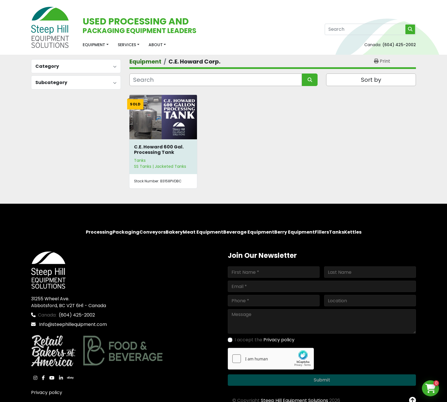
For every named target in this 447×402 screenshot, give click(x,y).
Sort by (371, 80)
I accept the (264, 339)
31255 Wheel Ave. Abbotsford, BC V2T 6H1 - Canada (68, 302)
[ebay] (70, 378)
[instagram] (35, 378)
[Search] (370, 29)
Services (127, 45)
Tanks (140, 160)
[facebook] (43, 378)
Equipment (94, 45)
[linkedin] (61, 378)
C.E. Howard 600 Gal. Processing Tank (159, 150)
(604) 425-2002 (399, 45)
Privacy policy (46, 392)
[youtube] (51, 378)
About (156, 45)
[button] (96, 45)
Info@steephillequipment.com (72, 324)
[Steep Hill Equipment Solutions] (48, 269)
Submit (322, 380)
